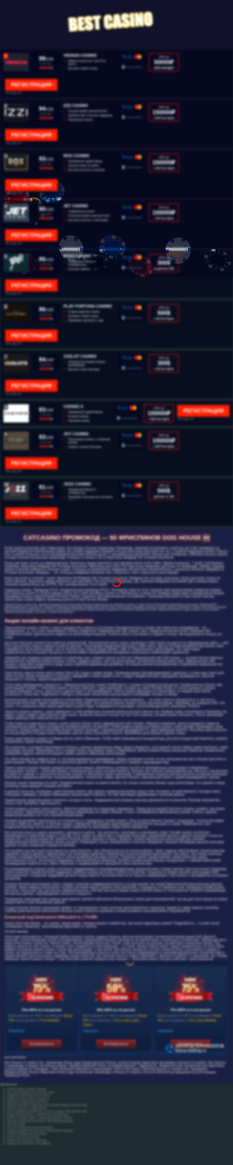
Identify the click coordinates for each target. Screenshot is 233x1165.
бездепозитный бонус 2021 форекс (29, 1143)
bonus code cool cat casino (23, 1137)
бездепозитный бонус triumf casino (28, 1095)
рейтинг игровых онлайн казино (27, 1108)
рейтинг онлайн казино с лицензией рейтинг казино (39, 1117)
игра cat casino (16, 1124)
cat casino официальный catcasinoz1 (30, 1127)
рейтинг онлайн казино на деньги (28, 1098)
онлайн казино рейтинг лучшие (26, 1089)
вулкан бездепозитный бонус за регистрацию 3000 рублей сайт (47, 1111)
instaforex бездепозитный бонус (27, 1133)
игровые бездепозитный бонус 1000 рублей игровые (40, 1121)
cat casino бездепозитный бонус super (31, 1092)
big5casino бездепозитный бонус (27, 1101)
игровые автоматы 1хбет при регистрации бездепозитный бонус (47, 1105)
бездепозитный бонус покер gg (26, 1140)
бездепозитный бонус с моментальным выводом (37, 1114)
